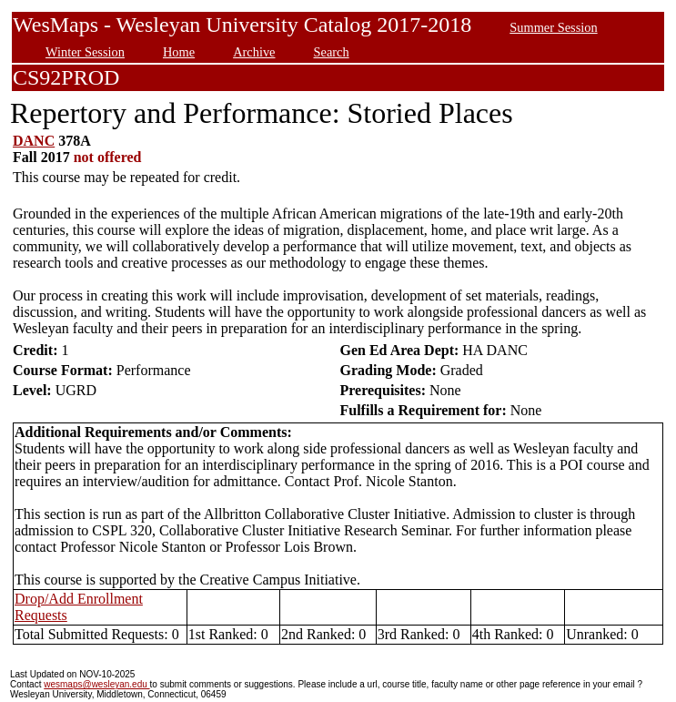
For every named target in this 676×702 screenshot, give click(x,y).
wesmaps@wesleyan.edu (96, 684)
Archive (254, 52)
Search (331, 52)
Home (179, 52)
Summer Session (553, 27)
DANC (34, 140)
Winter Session (85, 52)
